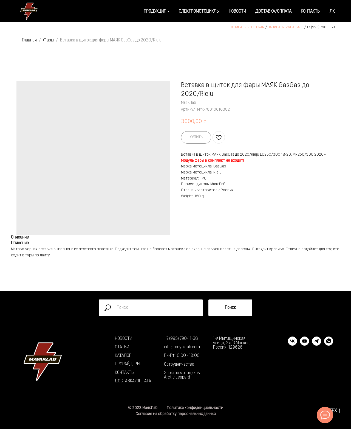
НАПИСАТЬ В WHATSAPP (286, 27)
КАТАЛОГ (123, 356)
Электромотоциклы (199, 11)
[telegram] (316, 344)
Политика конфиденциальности (195, 408)
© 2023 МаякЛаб (142, 408)
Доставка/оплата (273, 11)
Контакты (310, 11)
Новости (237, 11)
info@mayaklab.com (182, 347)
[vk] (292, 344)
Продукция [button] (155, 11)
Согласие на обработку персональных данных (175, 414)
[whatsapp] (328, 344)
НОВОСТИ (123, 339)
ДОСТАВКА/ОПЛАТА (133, 381)
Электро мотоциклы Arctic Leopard (182, 375)
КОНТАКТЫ (124, 373)
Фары (48, 40)
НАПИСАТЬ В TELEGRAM (247, 27)
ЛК (332, 11)
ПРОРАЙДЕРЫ (127, 364)
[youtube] (304, 344)
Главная (29, 40)
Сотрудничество (179, 364)
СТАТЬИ (122, 347)
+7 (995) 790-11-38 (321, 27)
